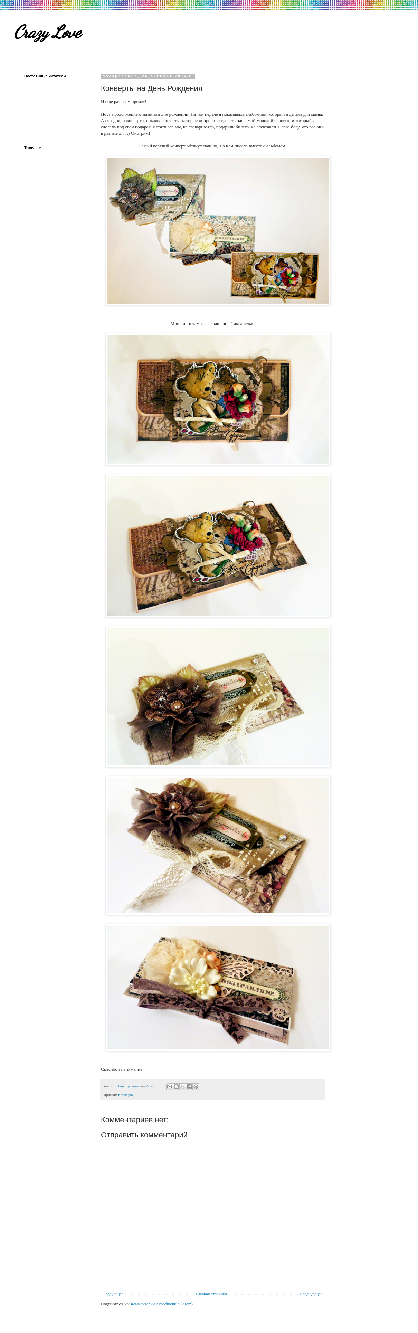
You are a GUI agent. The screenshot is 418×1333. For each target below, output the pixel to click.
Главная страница (211, 1294)
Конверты (126, 1095)
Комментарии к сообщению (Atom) (162, 1304)
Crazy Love (47, 31)
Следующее (113, 1294)
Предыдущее (311, 1294)
